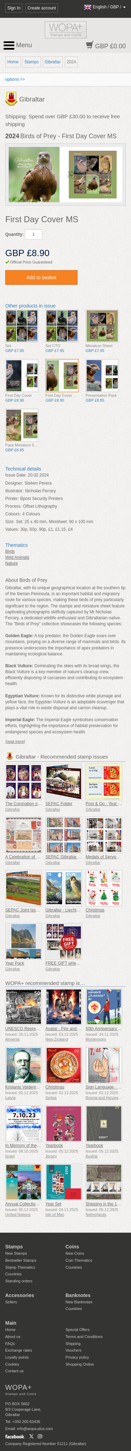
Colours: (13, 514)
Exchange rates (18, 1350)
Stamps (31, 61)
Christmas (95, 910)
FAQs (10, 1343)
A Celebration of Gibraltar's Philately (38, 856)
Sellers (11, 1302)
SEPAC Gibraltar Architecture (72, 856)
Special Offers (78, 1329)
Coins (72, 1246)
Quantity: (14, 234)
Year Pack (14, 963)
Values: (12, 529)
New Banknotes (79, 1302)
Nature (11, 563)
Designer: (14, 483)
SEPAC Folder (58, 803)
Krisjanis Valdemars (23, 1087)
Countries (13, 1274)
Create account (42, 8)
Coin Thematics (79, 1260)
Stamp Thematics (20, 1267)
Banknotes (78, 1295)
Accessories (19, 1295)
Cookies (12, 1364)
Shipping (73, 1343)
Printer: (12, 498)
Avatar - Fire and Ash (65, 1028)
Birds (10, 551)
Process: (13, 506)
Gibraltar (53, 61)
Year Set (53, 1204)
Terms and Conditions (84, 1336)
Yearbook (54, 1145)
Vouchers (74, 1350)
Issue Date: (16, 475)
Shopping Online (80, 1364)
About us (12, 1336)
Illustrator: (14, 490)
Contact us (14, 1371)
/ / (105, 7)
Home (13, 61)
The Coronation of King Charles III (36, 803)
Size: (10, 521)
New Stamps (16, 1253)
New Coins (75, 1253)
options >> (15, 79)
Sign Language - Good (107, 1087)
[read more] (15, 741)
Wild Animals (17, 557)
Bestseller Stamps (20, 1260)
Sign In (13, 8)
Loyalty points (17, 1357)
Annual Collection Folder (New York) (39, 1204)
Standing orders (18, 1281)
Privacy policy (77, 1357)
